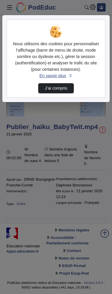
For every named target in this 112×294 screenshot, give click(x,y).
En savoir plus (55, 75)
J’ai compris (56, 88)
